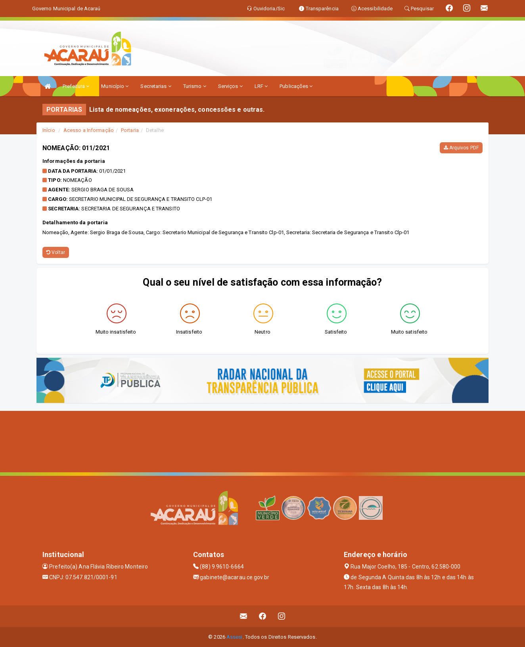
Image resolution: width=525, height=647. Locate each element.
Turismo (194, 86)
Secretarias (155, 86)
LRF (261, 86)
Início (48, 130)
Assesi (234, 637)
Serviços (230, 86)
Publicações (296, 86)
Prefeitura (76, 86)
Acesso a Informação (88, 130)
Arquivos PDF (461, 148)
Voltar (55, 252)
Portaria (130, 130)
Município (114, 86)
